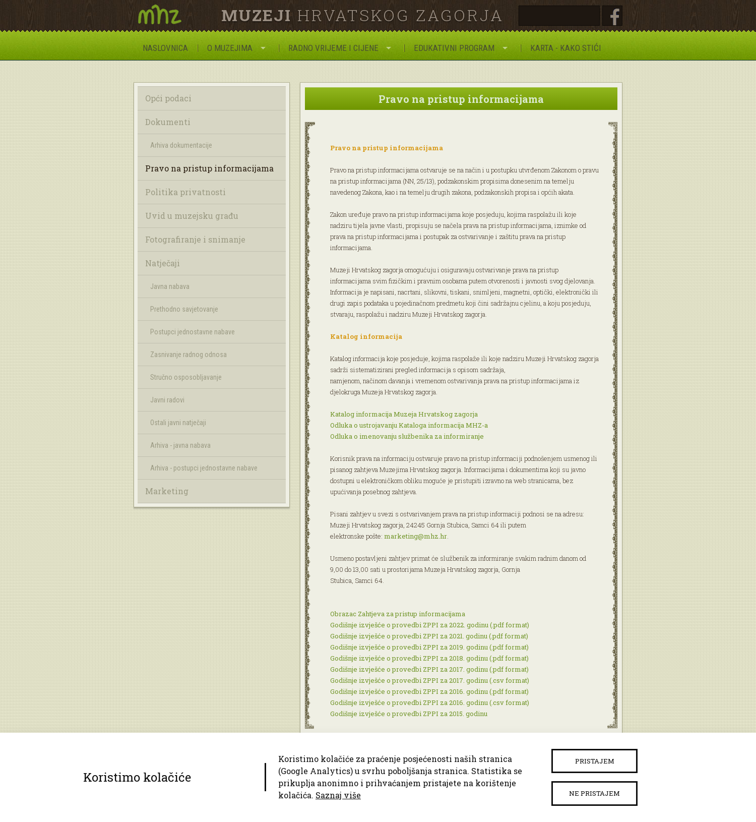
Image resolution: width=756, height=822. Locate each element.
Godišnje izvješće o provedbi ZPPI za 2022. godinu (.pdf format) (429, 624)
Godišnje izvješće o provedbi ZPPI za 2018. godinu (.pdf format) (429, 658)
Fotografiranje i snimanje (195, 239)
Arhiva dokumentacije (181, 145)
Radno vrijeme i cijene (333, 48)
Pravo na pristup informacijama (209, 168)
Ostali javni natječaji (178, 423)
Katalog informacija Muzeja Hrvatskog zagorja (404, 414)
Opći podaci (168, 98)
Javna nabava (170, 286)
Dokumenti (168, 121)
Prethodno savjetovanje (184, 309)
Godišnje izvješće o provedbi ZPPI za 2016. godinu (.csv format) (429, 702)
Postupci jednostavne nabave (192, 332)
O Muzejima (230, 48)
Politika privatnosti (185, 192)
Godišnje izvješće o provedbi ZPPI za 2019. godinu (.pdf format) (429, 647)
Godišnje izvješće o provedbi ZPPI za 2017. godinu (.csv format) (429, 680)
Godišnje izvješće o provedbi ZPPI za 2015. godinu (408, 713)
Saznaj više (338, 795)
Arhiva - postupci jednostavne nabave (204, 468)
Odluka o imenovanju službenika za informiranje (407, 436)
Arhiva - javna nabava (180, 445)
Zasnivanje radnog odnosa (188, 354)
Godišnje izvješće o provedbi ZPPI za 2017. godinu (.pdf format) (429, 669)
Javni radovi (167, 400)
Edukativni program (454, 48)
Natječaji (162, 263)
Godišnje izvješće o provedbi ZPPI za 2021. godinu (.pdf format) (429, 635)
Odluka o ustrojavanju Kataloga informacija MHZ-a (409, 425)
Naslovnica (165, 48)
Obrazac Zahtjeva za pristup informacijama (397, 613)
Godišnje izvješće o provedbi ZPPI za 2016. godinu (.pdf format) (429, 691)
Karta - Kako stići (565, 48)
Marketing (166, 491)
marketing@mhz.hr (415, 536)
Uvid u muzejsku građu (191, 215)
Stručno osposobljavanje (186, 377)
